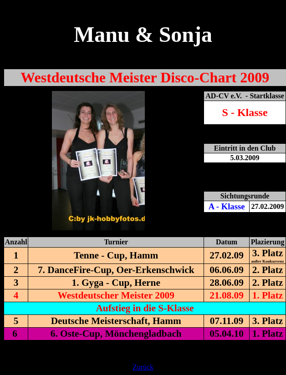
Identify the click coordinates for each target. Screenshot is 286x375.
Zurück (143, 367)
